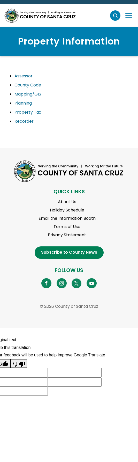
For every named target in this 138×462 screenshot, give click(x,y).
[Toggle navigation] (129, 15)
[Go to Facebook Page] (46, 283)
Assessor (23, 76)
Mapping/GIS (27, 94)
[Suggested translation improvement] (75, 372)
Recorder (24, 121)
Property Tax (27, 112)
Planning (23, 103)
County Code (27, 85)
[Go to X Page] (76, 283)
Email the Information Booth (67, 218)
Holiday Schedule (67, 210)
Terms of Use (66, 227)
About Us (67, 202)
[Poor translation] (19, 363)
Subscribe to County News (69, 252)
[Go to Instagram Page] (61, 283)
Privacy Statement (67, 235)
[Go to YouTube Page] (91, 283)
